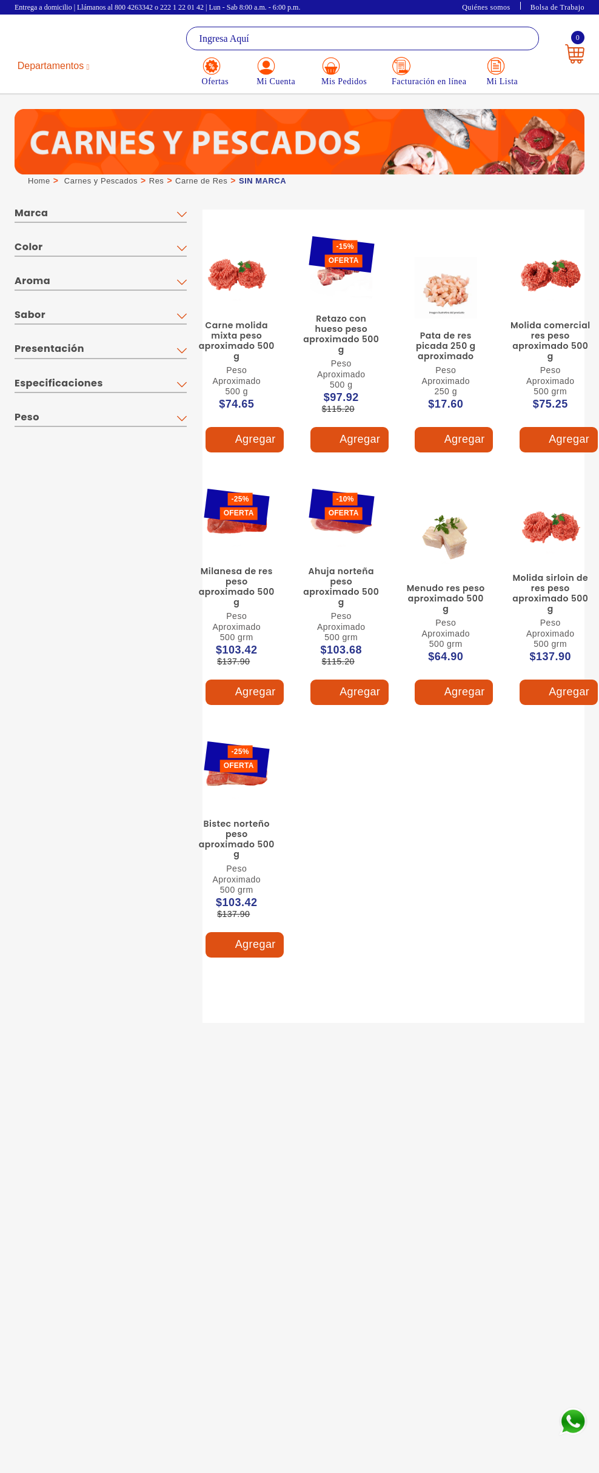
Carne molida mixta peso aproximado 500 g (237, 340)
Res (156, 180)
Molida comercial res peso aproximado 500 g (550, 340)
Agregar (244, 440)
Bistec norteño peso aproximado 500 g (237, 839)
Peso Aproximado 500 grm (550, 380)
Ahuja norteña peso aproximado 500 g (341, 586)
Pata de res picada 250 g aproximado (446, 345)
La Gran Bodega (60, 39)
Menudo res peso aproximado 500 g (446, 598)
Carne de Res (201, 180)
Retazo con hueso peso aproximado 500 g (341, 334)
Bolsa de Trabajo (557, 7)
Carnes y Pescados (101, 180)
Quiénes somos (486, 7)
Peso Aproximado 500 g (236, 380)
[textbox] (363, 38)
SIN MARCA (262, 180)
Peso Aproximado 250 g (445, 380)
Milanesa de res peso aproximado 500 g (237, 586)
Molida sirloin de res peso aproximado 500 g (550, 593)
